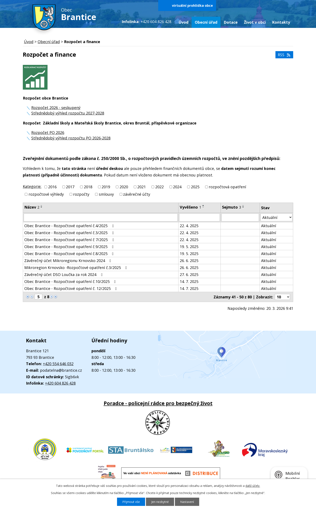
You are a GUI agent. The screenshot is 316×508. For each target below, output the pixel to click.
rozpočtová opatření (227, 186)
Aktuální (268, 225)
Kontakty (281, 22)
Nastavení (187, 502)
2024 (177, 186)
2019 (106, 186)
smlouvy (106, 194)
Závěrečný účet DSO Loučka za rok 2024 (64, 274)
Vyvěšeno (190, 207)
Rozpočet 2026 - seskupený (55, 107)
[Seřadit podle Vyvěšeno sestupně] (203, 207)
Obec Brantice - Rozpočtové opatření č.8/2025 (69, 253)
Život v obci (255, 22)
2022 (159, 186)
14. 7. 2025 (189, 281)
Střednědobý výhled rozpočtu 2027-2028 (67, 113)
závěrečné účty (136, 194)
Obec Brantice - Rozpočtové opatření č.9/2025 (69, 246)
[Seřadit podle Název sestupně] (41, 207)
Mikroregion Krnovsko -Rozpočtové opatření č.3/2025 (76, 267)
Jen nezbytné (160, 502)
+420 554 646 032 (58, 363)
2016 (52, 186)
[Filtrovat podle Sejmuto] (240, 217)
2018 (88, 186)
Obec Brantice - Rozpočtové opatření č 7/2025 (70, 239)
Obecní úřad (206, 22)
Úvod (183, 22)
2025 (195, 186)
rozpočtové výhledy (46, 194)
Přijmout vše (131, 502)
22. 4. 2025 (189, 225)
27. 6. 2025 (189, 274)
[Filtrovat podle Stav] (276, 217)
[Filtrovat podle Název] (101, 217)
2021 (141, 186)
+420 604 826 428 (60, 383)
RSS (284, 54)
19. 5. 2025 (189, 246)
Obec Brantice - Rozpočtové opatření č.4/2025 (69, 225)
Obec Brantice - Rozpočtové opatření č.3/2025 (69, 232)
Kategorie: (32, 186)
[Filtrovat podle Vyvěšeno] (199, 217)
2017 (70, 186)
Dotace (231, 22)
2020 (124, 186)
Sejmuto (231, 207)
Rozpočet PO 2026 (47, 132)
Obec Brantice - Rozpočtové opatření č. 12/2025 (71, 288)
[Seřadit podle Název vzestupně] (41, 205)
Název (31, 207)
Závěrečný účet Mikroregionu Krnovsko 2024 (68, 260)
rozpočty (81, 194)
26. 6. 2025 (189, 260)
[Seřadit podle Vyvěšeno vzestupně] (203, 205)
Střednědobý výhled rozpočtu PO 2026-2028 (70, 138)
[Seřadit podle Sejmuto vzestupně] (243, 205)
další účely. (252, 486)
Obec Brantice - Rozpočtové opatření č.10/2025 (70, 281)
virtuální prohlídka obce (192, 5)
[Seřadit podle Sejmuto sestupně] (243, 207)
